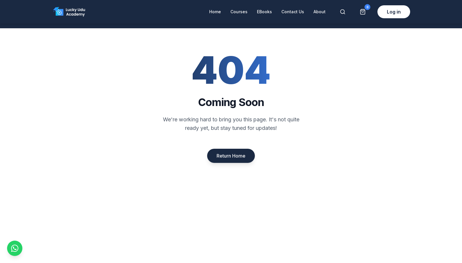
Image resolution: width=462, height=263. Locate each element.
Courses (239, 11)
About (320, 11)
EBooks (264, 11)
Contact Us (292, 11)
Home (215, 11)
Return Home (231, 156)
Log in (394, 12)
